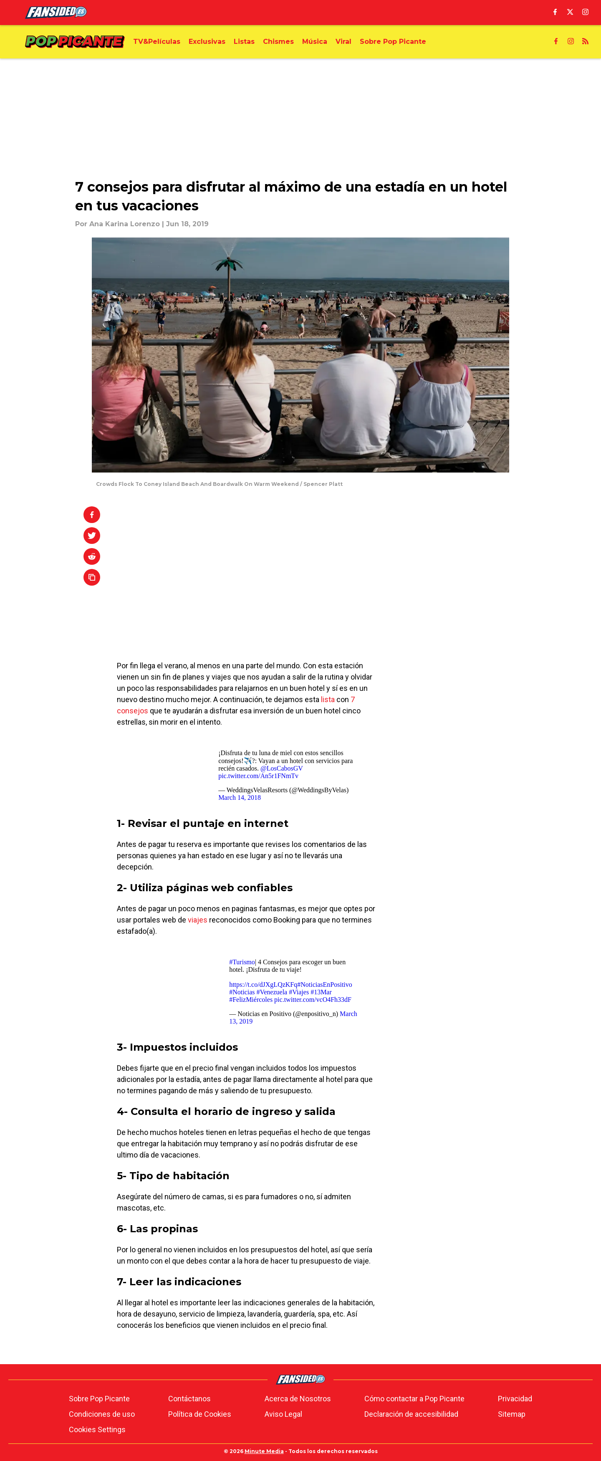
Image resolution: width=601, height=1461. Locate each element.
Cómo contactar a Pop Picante (414, 1398)
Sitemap (511, 1414)
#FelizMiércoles (251, 999)
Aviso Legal (283, 1414)
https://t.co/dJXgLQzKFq (263, 984)
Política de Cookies (199, 1414)
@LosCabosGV (281, 768)
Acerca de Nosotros (298, 1398)
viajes (197, 919)
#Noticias (242, 992)
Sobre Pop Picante (99, 1398)
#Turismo (242, 962)
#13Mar (321, 992)
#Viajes (299, 992)
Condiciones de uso (102, 1414)
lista (328, 699)
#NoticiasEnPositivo (324, 984)
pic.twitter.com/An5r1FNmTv (258, 775)
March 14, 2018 (239, 797)
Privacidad (515, 1398)
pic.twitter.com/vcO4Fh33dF (312, 999)
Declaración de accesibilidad (411, 1414)
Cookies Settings (97, 1429)
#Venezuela (271, 992)
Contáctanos (189, 1398)
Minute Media (264, 1451)
